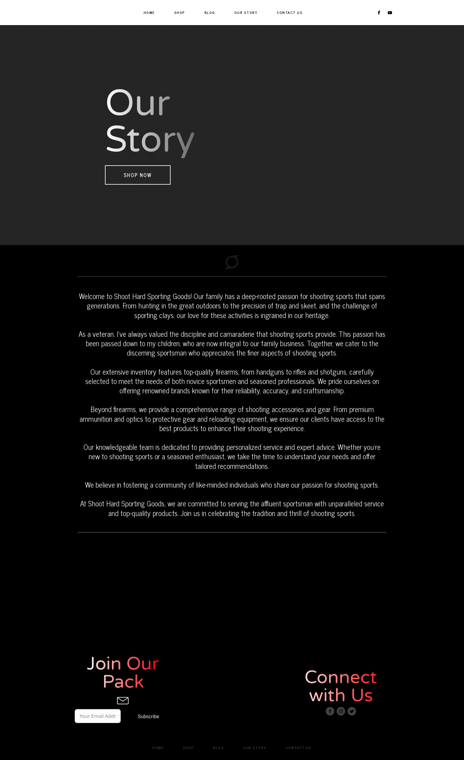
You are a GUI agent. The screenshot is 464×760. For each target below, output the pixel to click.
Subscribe (148, 723)
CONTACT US (289, 12)
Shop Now (138, 175)
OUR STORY (246, 12)
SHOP (179, 12)
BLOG (209, 12)
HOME (149, 12)
